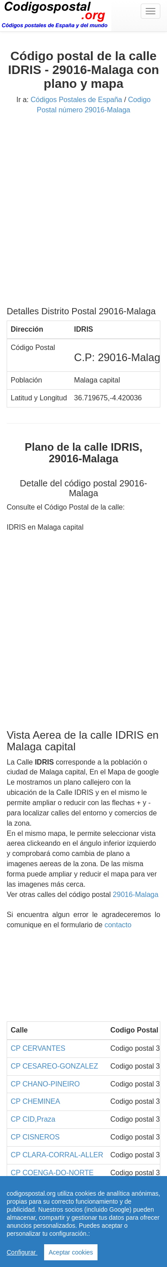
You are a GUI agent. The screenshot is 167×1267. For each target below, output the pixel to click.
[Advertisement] (83, 213)
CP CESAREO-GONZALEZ (54, 1066)
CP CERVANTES (38, 1048)
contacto (118, 925)
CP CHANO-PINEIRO (45, 1084)
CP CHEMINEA (35, 1101)
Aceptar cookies (71, 1252)
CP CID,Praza (33, 1119)
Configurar (22, 1252)
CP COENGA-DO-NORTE (52, 1172)
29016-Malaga (135, 894)
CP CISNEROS (35, 1137)
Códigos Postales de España (76, 99)
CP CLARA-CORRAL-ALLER (57, 1155)
